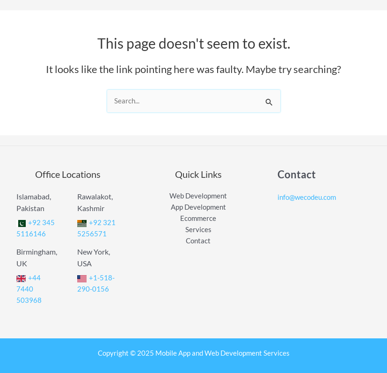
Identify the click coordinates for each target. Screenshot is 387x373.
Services (198, 230)
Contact (198, 241)
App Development (198, 207)
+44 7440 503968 (29, 288)
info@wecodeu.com (306, 197)
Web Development (198, 196)
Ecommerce (198, 218)
